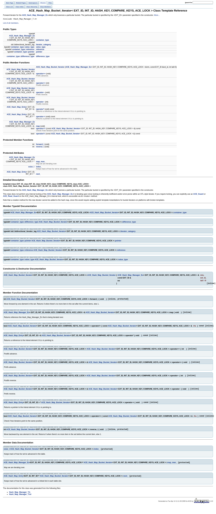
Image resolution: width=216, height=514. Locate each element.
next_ (38, 175)
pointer (39, 52)
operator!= (40, 135)
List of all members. (11, 23)
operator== (41, 130)
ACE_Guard (198, 195)
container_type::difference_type (20, 57)
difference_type (42, 57)
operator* (40, 110)
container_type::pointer (24, 52)
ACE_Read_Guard (11, 197)
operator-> (40, 117)
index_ (39, 168)
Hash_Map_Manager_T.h (19, 500)
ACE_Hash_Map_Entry (16, 107)
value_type (40, 47)
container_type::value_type (22, 47)
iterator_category (43, 45)
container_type (42, 40)
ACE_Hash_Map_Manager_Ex (35, 15)
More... (157, 15)
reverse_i (40, 148)
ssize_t (31, 168)
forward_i (40, 145)
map (38, 127)
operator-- (40, 93)
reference (40, 50)
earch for (189, 2)
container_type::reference (23, 50)
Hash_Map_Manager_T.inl (20, 502)
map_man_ (41, 163)
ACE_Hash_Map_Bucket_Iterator (50, 67)
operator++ (41, 74)
